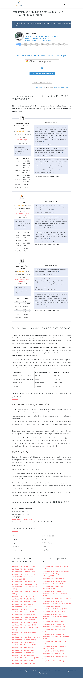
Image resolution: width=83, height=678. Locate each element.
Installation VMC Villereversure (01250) (25, 658)
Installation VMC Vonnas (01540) (23, 663)
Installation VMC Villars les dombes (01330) (55, 657)
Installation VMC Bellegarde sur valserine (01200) (54, 575)
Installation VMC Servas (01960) (23, 650)
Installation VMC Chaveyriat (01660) (24, 581)
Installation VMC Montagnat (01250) (24, 622)
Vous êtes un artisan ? (65, 87)
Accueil (12, 671)
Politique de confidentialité (42, 671)
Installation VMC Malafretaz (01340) (24, 609)
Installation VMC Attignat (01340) (23, 566)
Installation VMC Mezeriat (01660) (23, 620)
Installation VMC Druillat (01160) (23, 596)
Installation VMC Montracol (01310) (24, 625)
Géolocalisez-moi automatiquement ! (42, 74)
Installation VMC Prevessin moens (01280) (54, 630)
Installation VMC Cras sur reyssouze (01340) (24, 588)
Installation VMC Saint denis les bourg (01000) (56, 638)
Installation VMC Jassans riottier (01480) (57, 604)
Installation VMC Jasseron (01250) (24, 601)
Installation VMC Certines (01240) (23, 571)
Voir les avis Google (54, 176)
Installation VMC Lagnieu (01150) (54, 606)
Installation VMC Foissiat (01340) (23, 599)
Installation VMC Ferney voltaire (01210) (56, 598)
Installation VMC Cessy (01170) (53, 584)
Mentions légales (24, 671)
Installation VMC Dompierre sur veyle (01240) (25, 593)
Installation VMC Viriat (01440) (22, 660)
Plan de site (43, 673)
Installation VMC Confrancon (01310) (24, 584)
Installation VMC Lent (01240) (22, 607)
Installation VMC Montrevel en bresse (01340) (25, 629)
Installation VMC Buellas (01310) (23, 569)
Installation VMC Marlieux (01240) (23, 614)
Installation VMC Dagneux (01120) (54, 591)
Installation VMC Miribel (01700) (54, 611)
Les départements (70, 671)
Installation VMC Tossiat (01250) (23, 653)
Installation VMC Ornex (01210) (53, 621)
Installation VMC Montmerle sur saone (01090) (56, 618)
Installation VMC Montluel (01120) (54, 614)
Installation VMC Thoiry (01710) (53, 651)
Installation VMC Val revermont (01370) (25, 655)
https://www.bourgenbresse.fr (23, 519)
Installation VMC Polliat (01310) (23, 642)
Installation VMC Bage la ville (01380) (56, 571)
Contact (64, 4)
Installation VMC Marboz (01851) (23, 612)
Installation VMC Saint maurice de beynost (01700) (54, 647)
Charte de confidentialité (40, 87)
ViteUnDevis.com (57, 87)
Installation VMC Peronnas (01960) (24, 640)
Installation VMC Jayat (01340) (22, 604)
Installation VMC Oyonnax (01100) (54, 624)
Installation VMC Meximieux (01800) (55, 609)
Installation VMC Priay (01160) (22, 647)
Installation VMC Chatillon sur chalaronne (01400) (22, 578)
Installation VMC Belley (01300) (53, 578)
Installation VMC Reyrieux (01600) (54, 634)
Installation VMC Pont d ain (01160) (24, 645)
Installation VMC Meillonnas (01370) (24, 617)
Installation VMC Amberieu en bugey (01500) (55, 567)
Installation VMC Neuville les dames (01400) (24, 633)
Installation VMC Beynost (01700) (54, 581)
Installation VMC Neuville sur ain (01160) (26, 637)
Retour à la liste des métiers (42, 82)
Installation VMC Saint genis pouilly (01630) (55, 642)
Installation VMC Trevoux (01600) (54, 653)
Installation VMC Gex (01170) (52, 601)
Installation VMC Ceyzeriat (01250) (24, 574)
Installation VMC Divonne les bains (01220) (55, 595)
